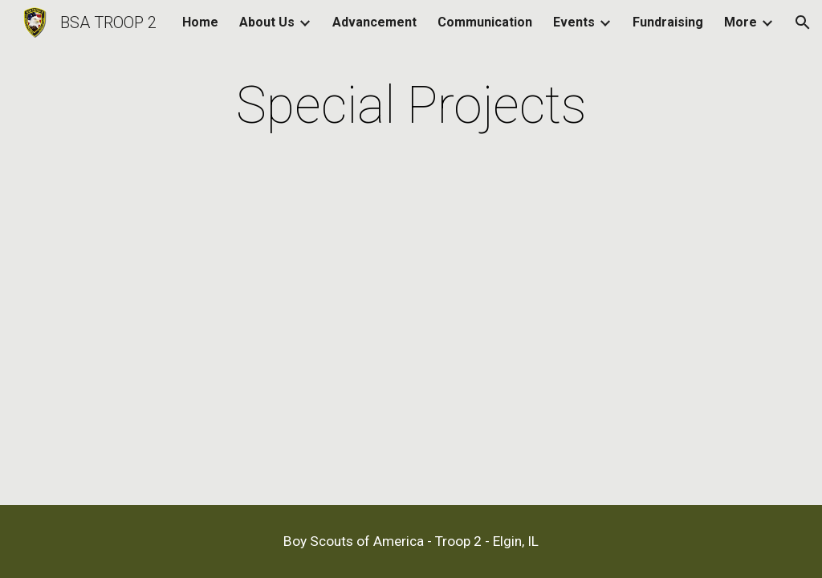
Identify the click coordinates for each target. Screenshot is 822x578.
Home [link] (200, 22)
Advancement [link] (374, 22)
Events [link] (574, 22)
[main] (411, 105)
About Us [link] (267, 22)
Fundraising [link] (668, 22)
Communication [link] (484, 22)
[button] (802, 22)
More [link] (740, 22)
